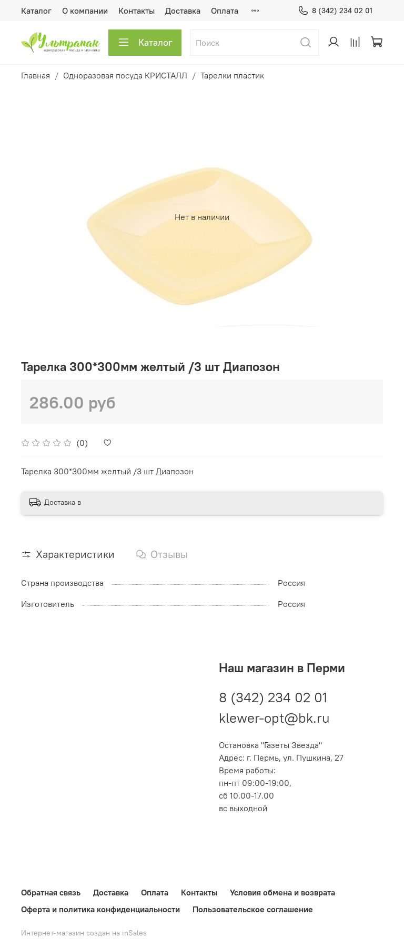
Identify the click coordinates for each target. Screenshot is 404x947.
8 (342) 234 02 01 (335, 10)
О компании (85, 10)
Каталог (36, 10)
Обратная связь (50, 892)
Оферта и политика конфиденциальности (100, 909)
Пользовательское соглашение (253, 909)
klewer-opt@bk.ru (274, 717)
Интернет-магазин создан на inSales (84, 933)
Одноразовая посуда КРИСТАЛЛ (125, 75)
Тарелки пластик (232, 75)
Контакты (136, 10)
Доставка (182, 10)
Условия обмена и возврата (282, 892)
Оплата (224, 10)
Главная (35, 75)
